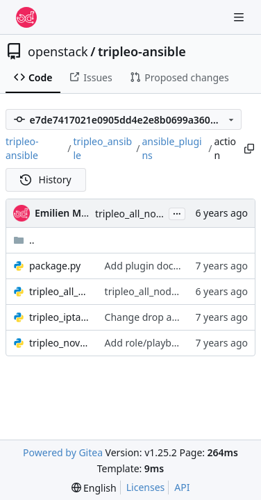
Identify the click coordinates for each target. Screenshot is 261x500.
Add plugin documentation (166, 265)
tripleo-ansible (142, 51)
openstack (58, 51)
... (177, 212)
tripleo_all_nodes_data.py (60, 291)
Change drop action (149, 317)
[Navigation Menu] (240, 17)
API (182, 487)
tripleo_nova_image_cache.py (60, 342)
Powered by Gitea (63, 452)
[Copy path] (248, 148)
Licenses (145, 487)
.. (24, 240)
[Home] (26, 17)
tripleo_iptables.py (60, 317)
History (45, 179)
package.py (55, 265)
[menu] (94, 487)
